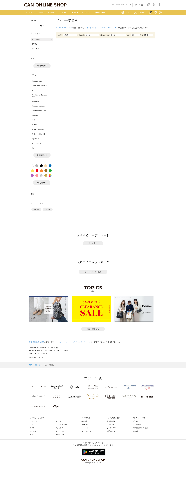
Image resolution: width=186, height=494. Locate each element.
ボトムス (33, 431)
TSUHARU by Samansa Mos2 (39, 95)
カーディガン (113, 28)
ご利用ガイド (111, 424)
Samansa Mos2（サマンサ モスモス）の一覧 (43, 348)
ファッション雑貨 (61, 424)
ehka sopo (35, 115)
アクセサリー (60, 428)
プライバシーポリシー (140, 418)
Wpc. (33, 148)
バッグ (32, 434)
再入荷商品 (52, 12)
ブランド (63, 12)
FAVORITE (155, 12)
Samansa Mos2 (37, 81)
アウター (33, 428)
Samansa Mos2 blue (38, 106)
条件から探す (139, 5)
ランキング (86, 12)
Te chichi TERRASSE (38, 134)
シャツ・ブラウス (99, 28)
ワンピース (33, 421)
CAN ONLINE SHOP (64, 28)
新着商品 (41, 12)
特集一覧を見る (93, 329)
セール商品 (35, 49)
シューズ (58, 421)
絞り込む (48, 209)
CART (149, 12)
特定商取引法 (137, 424)
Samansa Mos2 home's (39, 85)
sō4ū (33, 120)
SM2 (33, 90)
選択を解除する (42, 66)
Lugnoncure (35, 139)
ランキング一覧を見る (93, 272)
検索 (130, 5)
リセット (36, 209)
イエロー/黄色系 (48, 365)
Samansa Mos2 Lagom (39, 111)
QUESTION (160, 13)
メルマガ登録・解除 (113, 418)
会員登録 (141, 12)
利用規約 (135, 421)
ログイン (127, 12)
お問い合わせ (111, 431)
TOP (30, 365)
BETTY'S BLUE (37, 143)
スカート (88, 28)
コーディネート (99, 12)
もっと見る (93, 243)
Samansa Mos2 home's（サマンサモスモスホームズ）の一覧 (48, 350)
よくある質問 (111, 428)
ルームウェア (60, 434)
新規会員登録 (111, 421)
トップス (33, 424)
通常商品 (34, 44)
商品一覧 (37, 365)
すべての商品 (29, 12)
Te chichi (34, 125)
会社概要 (135, 431)
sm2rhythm (35, 101)
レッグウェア (60, 431)
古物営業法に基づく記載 (140, 428)
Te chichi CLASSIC (38, 129)
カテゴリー (74, 12)
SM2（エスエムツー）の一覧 (38, 353)
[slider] (32, 198)
